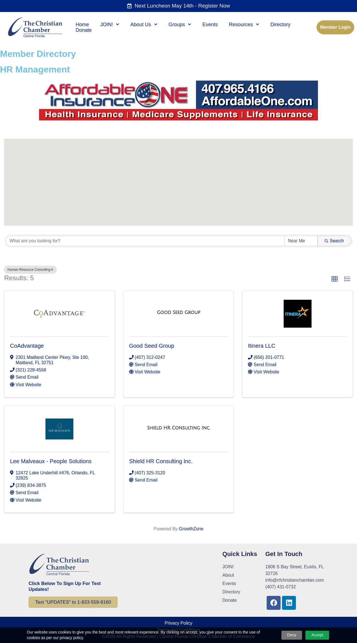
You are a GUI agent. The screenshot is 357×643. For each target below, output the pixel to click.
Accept (317, 635)
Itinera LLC (261, 346)
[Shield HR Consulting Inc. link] (178, 428)
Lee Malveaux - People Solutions (50, 461)
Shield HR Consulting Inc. (161, 461)
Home (82, 24)
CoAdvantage (27, 346)
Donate (84, 30)
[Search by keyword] (145, 241)
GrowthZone (191, 528)
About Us (144, 24)
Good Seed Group (151, 346)
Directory (280, 24)
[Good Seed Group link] (178, 312)
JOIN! (109, 24)
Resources (244, 24)
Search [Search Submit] (334, 240)
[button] (199, 148)
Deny (291, 635)
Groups (179, 24)
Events (210, 24)
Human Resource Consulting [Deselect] (30, 270)
